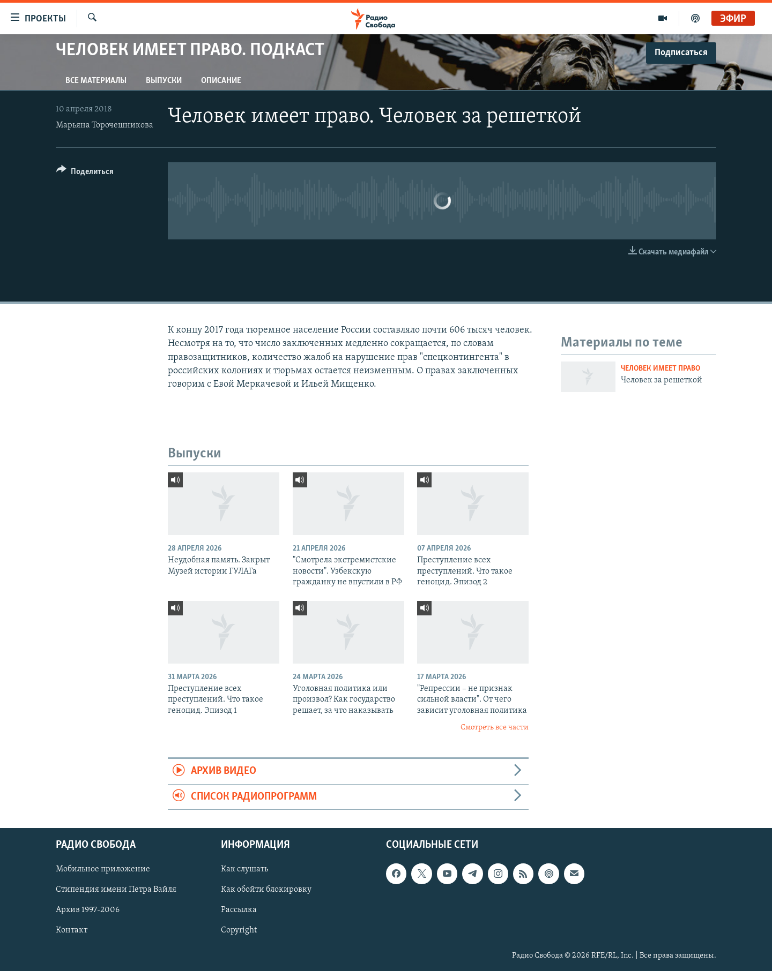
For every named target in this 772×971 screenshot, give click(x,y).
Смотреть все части (495, 728)
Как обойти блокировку (266, 890)
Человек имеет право (660, 369)
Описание (221, 81)
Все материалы (96, 81)
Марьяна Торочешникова (104, 125)
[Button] (85, 173)
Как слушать (244, 869)
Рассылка (239, 910)
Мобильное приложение (103, 869)
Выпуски (164, 81)
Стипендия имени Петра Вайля (116, 890)
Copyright (239, 931)
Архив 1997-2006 (88, 910)
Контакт (71, 931)
